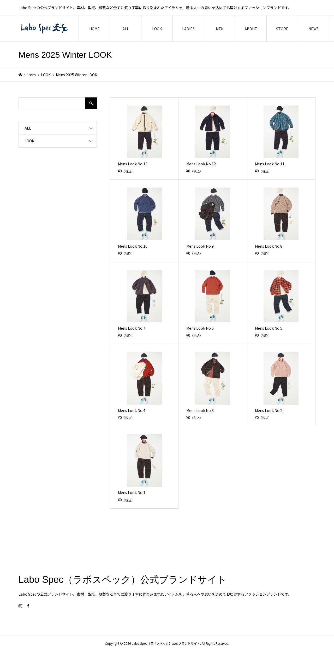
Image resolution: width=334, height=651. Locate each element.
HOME (94, 28)
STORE (282, 28)
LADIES (188, 28)
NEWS (313, 28)
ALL (125, 28)
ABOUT (250, 28)
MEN (220, 28)
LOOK (157, 28)
